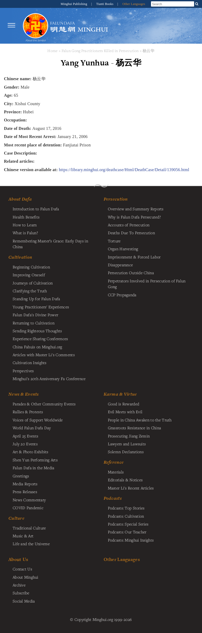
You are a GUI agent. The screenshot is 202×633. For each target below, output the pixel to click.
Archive (19, 585)
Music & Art (23, 535)
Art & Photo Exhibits (30, 451)
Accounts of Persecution (129, 224)
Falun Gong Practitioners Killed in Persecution (101, 50)
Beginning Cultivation (31, 266)
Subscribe (21, 592)
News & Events (23, 394)
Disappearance (120, 264)
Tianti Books (105, 4)
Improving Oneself (29, 274)
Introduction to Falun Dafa (36, 208)
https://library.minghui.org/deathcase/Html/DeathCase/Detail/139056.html (124, 169)
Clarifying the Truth (30, 290)
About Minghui (25, 577)
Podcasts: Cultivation (126, 516)
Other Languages (133, 4)
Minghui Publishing (74, 4)
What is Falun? (25, 232)
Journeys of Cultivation (33, 282)
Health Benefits (26, 216)
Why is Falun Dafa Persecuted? (134, 216)
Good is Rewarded (123, 403)
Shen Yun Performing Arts (35, 459)
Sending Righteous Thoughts (37, 330)
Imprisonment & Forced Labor (134, 256)
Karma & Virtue (120, 394)
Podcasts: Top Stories (126, 508)
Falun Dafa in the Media (33, 467)
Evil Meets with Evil (125, 411)
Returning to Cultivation (33, 322)
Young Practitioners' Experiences (41, 306)
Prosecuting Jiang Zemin (129, 435)
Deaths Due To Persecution (131, 232)
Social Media (24, 601)
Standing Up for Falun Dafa (36, 298)
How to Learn (25, 224)
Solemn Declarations (126, 451)
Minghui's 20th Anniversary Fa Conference (49, 378)
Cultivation (20, 257)
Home (52, 50)
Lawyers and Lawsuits (127, 443)
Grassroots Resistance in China (134, 427)
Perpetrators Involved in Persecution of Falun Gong (147, 283)
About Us (18, 559)
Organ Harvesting (123, 248)
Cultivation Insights (30, 362)
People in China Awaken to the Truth (140, 419)
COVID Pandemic (28, 507)
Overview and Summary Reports (136, 208)
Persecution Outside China (131, 272)
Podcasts (113, 498)
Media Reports (25, 483)
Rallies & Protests (28, 411)
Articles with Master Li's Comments (44, 354)
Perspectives (23, 370)
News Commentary (29, 499)
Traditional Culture (29, 527)
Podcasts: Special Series (128, 524)
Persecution (116, 199)
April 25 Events (25, 435)
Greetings (21, 475)
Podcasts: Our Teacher (127, 531)
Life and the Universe (31, 543)
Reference (114, 462)
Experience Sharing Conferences (40, 338)
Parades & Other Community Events (44, 403)
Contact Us (22, 568)
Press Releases (25, 491)
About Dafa (20, 199)
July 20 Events (25, 443)
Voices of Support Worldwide (38, 419)
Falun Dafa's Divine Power (35, 314)
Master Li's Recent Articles (131, 488)
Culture (16, 518)
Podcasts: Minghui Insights (131, 540)
